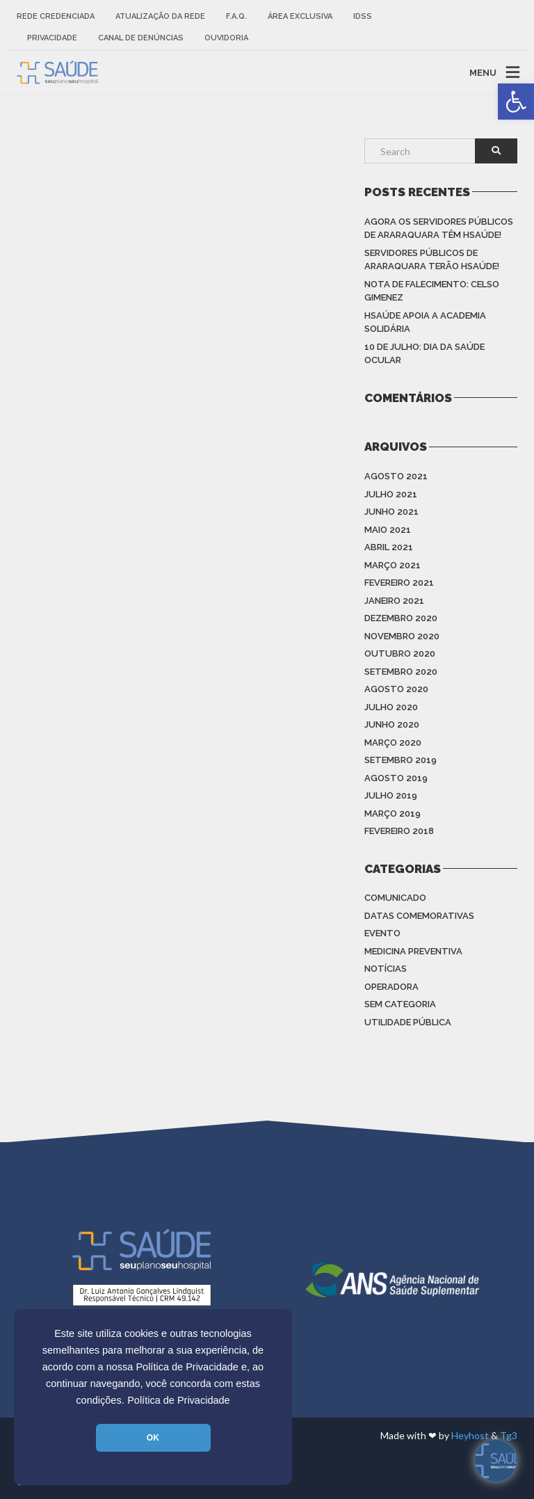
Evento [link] (382, 933)
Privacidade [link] (52, 37)
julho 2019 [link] (390, 795)
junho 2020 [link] (391, 724)
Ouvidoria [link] (226, 37)
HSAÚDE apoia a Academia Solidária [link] (425, 322)
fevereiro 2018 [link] (399, 831)
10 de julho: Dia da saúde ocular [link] (424, 354)
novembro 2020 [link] (401, 636)
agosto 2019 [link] (396, 778)
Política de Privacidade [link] (178, 1400)
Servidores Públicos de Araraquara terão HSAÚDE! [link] (431, 260)
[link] (516, 101)
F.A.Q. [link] (236, 16)
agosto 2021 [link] (396, 476)
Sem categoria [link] (400, 1004)
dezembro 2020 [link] (400, 618)
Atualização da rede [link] (160, 16)
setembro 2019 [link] (400, 760)
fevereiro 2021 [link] (399, 582)
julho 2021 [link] (390, 494)
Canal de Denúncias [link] (141, 37)
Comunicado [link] (395, 897)
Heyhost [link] (470, 1435)
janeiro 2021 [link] (394, 600)
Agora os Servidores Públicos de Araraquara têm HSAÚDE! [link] (438, 228)
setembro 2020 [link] (400, 671)
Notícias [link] (385, 968)
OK (153, 1438)
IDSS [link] (362, 16)
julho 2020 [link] (391, 707)
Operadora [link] (391, 986)
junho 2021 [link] (391, 511)
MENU (482, 72)
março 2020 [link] (392, 742)
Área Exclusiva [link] (300, 16)
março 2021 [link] (392, 565)
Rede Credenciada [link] (56, 16)
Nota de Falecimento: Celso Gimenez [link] (431, 291)
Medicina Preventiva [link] (413, 951)
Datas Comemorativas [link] (419, 916)
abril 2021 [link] (388, 547)
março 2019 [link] (392, 813)
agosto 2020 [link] (396, 689)
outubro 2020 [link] (399, 653)
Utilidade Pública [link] (407, 1022)
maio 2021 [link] (387, 529)
